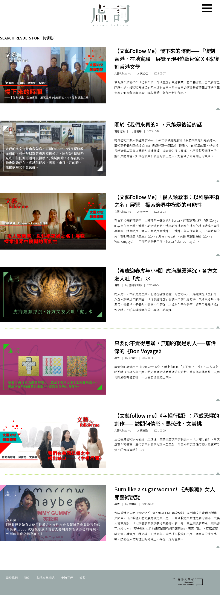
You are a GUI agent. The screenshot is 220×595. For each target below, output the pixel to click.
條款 (82, 577)
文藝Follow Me (122, 73)
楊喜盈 (144, 430)
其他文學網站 (46, 577)
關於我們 (12, 577)
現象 (116, 285)
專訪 (116, 358)
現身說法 (119, 131)
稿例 (27, 577)
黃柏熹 (132, 504)
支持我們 (67, 577)
